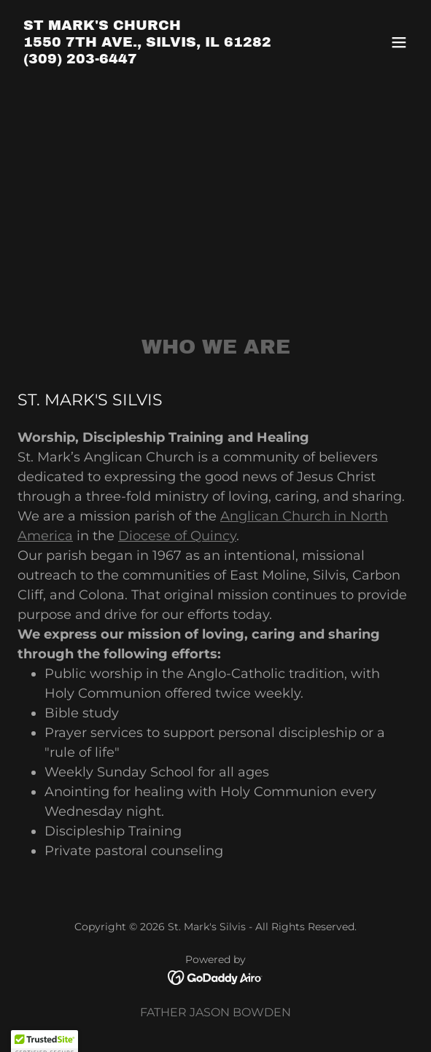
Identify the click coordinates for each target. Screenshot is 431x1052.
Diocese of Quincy (177, 536)
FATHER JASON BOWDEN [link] (215, 1012)
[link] (147, 59)
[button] (398, 42)
